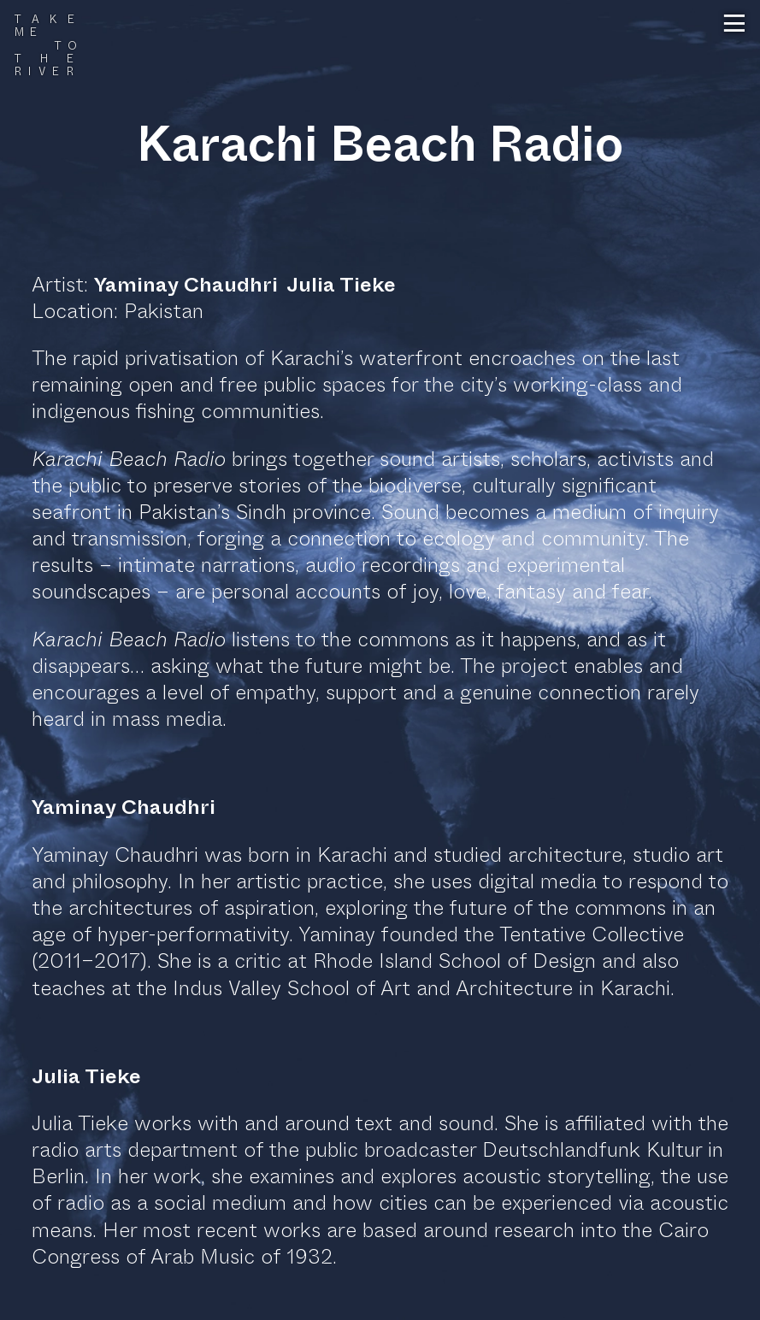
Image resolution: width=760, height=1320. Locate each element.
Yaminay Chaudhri (186, 285)
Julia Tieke (341, 285)
